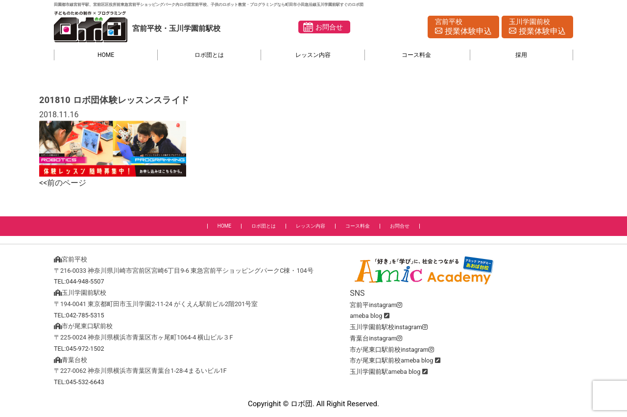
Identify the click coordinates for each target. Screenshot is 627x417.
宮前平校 (463, 27)
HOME (105, 55)
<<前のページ (62, 182)
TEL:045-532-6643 (79, 382)
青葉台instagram (376, 338)
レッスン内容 (313, 55)
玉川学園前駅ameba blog (385, 371)
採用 (521, 55)
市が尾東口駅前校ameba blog (391, 360)
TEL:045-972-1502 (79, 348)
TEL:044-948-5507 (79, 281)
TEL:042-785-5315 (79, 315)
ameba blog (366, 315)
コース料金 (416, 55)
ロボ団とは (209, 55)
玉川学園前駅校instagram (389, 327)
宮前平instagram (376, 305)
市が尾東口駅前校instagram (392, 349)
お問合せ (329, 27)
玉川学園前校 (537, 27)
